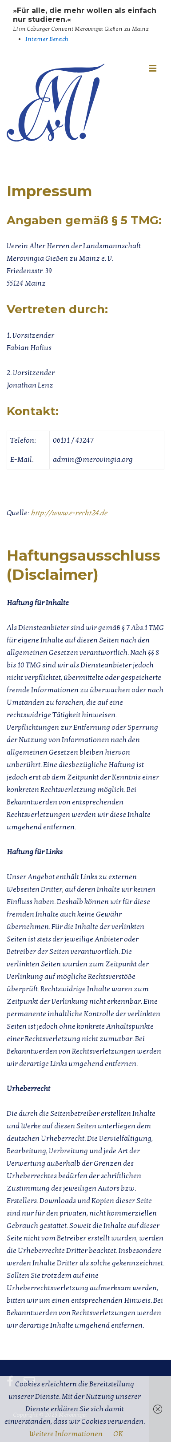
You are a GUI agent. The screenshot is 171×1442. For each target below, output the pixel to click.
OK (118, 1434)
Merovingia (29, 146)
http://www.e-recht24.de (69, 513)
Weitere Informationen (66, 1434)
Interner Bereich (46, 39)
